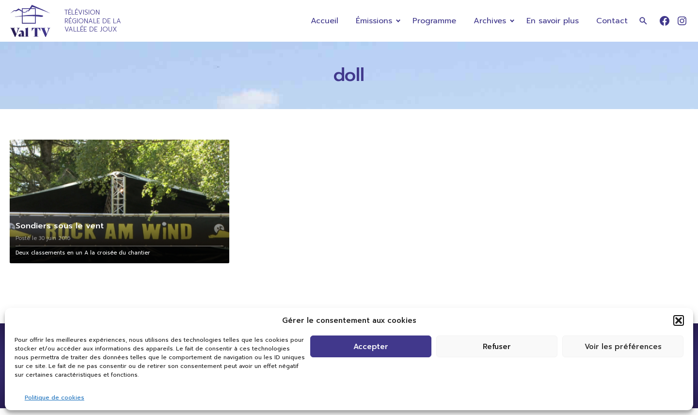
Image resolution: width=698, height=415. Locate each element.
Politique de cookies (54, 397)
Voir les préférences (623, 346)
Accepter (370, 346)
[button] (678, 320)
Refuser (497, 346)
